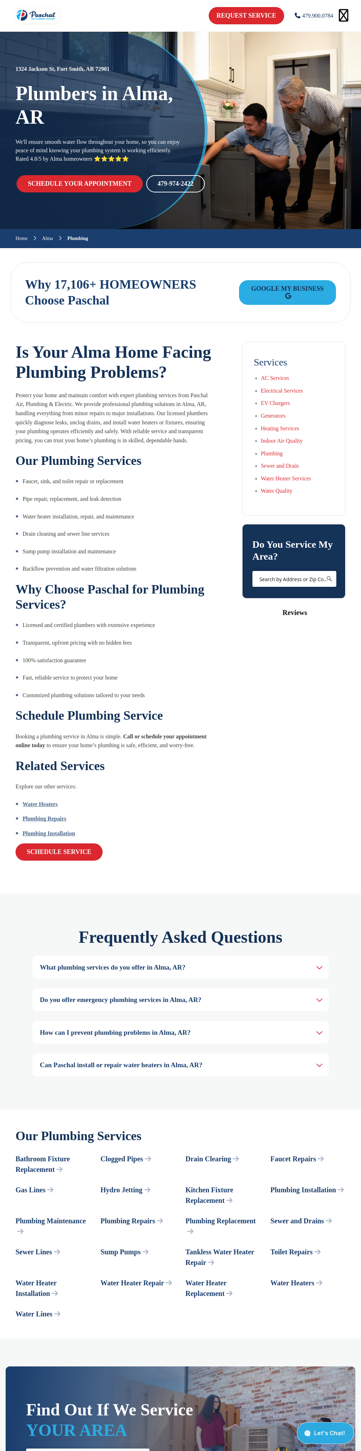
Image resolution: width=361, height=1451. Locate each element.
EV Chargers (275, 403)
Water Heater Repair (136, 1283)
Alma (47, 238)
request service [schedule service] (246, 15)
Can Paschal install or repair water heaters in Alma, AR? (121, 1065)
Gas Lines (35, 1190)
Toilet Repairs (295, 1252)
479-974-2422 (176, 183)
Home (21, 238)
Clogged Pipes (125, 1159)
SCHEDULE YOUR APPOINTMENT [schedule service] (79, 183)
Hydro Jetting (125, 1190)
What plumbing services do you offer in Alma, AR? (112, 967)
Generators (273, 416)
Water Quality (277, 491)
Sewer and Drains (301, 1221)
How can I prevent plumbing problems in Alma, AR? (115, 1032)
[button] (242, 632)
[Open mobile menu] (343, 16)
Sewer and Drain (280, 466)
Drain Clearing (212, 1159)
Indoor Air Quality (282, 441)
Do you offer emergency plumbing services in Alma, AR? (120, 999)
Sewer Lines (38, 1252)
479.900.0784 (314, 16)
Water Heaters (40, 804)
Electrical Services (282, 391)
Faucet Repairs (297, 1159)
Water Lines (38, 1314)
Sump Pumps (124, 1252)
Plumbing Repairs (44, 819)
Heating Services (280, 428)
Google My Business (287, 292)
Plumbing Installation (49, 833)
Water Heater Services (286, 478)
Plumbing (272, 453)
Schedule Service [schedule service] (59, 851)
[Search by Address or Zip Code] (294, 579)
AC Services (275, 378)
